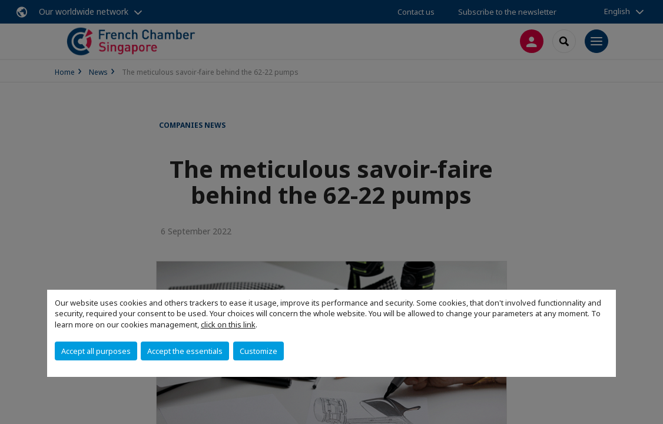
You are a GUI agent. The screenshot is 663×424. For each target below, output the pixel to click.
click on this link (228, 324)
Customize (258, 351)
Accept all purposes (96, 351)
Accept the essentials (185, 351)
